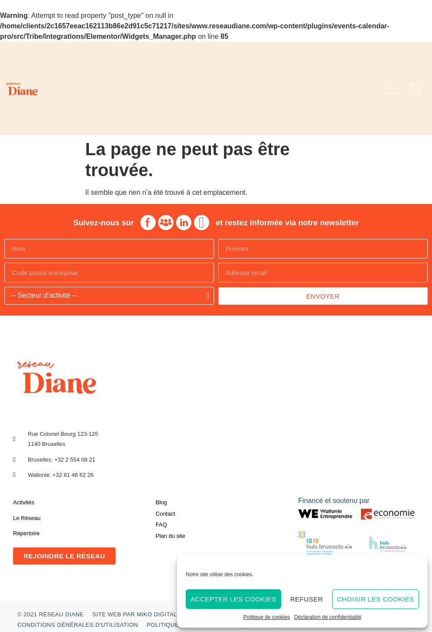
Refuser (306, 599)
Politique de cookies (266, 617)
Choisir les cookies (375, 599)
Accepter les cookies (233, 599)
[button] (391, 88)
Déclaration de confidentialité (327, 617)
